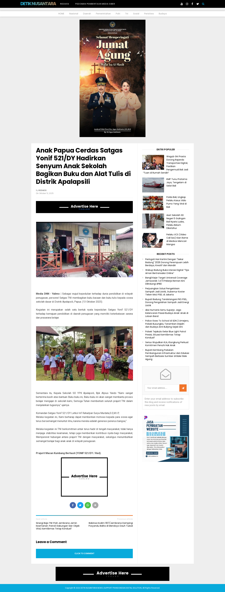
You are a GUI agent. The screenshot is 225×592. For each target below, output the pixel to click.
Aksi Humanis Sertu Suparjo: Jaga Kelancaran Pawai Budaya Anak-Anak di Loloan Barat (166, 313)
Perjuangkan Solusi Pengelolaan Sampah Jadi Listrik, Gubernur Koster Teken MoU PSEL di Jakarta (165, 291)
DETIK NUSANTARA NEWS (44, 3)
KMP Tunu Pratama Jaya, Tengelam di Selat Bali (176, 182)
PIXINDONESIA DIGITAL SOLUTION (127, 588)
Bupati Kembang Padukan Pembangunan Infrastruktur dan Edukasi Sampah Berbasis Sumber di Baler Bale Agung (167, 355)
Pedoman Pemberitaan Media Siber (95, 3)
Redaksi (64, 3)
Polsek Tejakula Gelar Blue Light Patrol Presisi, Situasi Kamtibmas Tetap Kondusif (165, 334)
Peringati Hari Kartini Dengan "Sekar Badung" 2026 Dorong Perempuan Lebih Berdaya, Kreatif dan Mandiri (167, 262)
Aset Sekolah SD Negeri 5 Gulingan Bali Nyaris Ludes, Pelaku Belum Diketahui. (175, 222)
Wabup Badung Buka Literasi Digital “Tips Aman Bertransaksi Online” (167, 272)
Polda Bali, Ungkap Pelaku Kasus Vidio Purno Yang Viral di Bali (176, 202)
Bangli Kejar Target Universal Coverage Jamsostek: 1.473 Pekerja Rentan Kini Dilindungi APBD (166, 280)
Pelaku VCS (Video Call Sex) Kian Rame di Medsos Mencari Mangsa (177, 239)
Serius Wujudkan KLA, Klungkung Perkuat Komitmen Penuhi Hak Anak (167, 344)
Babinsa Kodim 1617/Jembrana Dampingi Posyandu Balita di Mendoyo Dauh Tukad (111, 524)
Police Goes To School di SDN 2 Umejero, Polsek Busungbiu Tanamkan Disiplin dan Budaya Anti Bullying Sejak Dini (167, 323)
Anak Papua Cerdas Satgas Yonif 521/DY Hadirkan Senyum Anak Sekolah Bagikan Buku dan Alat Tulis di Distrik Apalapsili (83, 166)
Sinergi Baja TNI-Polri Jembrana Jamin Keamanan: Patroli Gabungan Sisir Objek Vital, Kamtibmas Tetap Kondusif (58, 526)
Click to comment (84, 553)
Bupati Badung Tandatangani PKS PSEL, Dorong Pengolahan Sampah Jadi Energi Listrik (167, 302)
